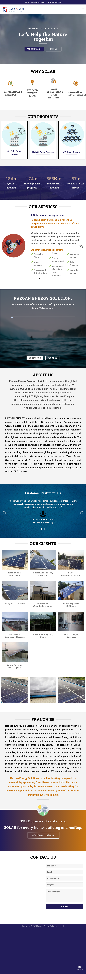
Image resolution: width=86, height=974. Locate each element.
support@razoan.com (34, 2)
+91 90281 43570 (53, 2)
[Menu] (82, 9)
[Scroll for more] (43, 59)
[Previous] (5, 247)
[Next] (81, 247)
